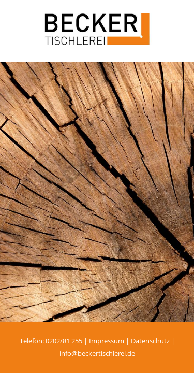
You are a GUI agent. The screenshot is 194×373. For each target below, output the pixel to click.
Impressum (106, 341)
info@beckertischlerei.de (97, 353)
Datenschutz (150, 341)
